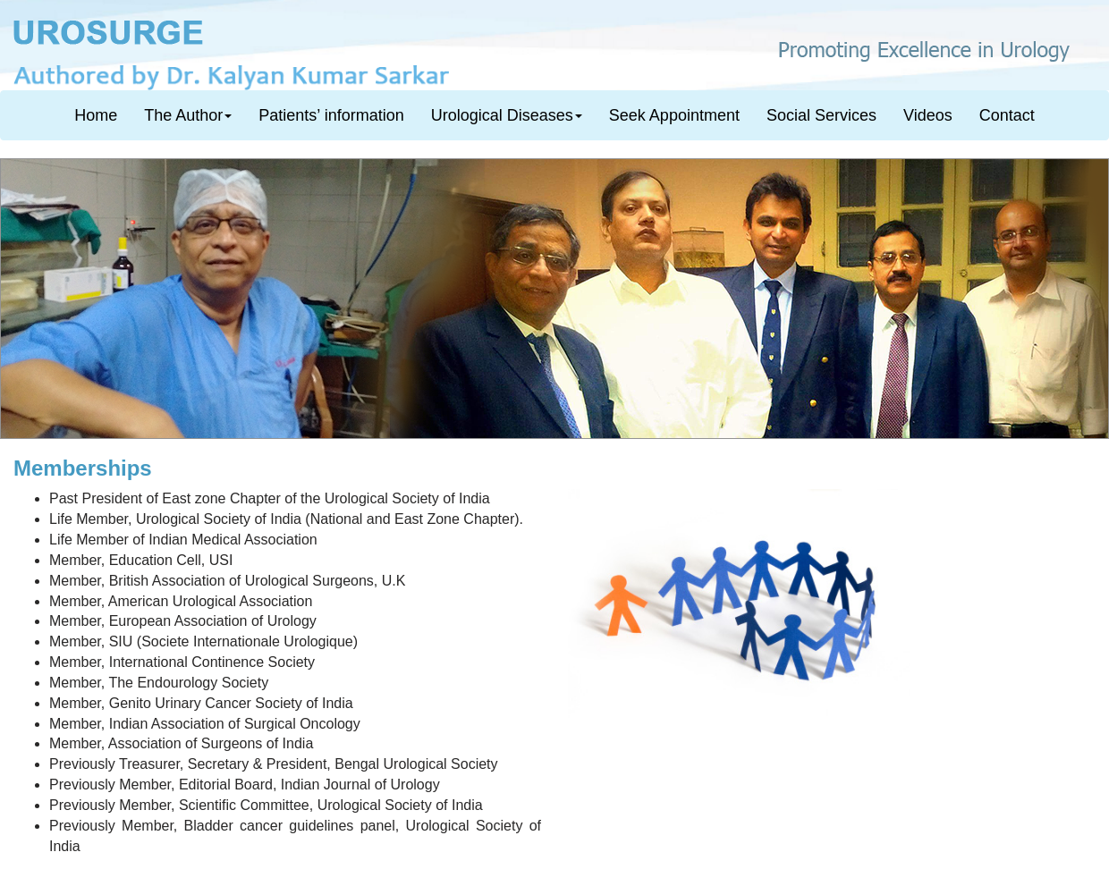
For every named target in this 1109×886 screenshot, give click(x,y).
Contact (1007, 115)
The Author (188, 115)
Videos (927, 115)
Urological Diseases (506, 115)
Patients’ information (330, 115)
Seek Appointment (674, 115)
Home (95, 115)
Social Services (821, 115)
